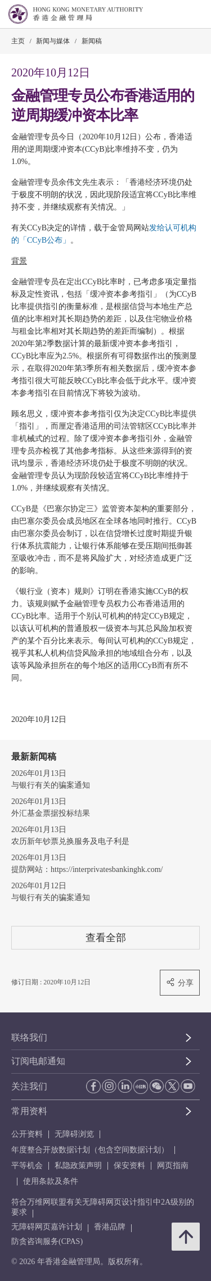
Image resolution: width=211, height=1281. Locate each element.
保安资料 (129, 1165)
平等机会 (27, 1165)
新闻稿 (92, 41)
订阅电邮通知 (38, 1061)
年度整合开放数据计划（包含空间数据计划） (90, 1150)
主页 (18, 41)
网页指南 (172, 1165)
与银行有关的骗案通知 (50, 785)
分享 (180, 982)
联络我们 (29, 1037)
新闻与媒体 (53, 41)
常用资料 (29, 1111)
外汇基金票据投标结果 (50, 813)
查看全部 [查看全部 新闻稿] (106, 937)
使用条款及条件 (50, 1181)
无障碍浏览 (74, 1134)
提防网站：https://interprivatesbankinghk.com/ (87, 869)
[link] (174, 14)
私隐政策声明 (78, 1165)
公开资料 (27, 1134)
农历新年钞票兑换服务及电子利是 (70, 841)
